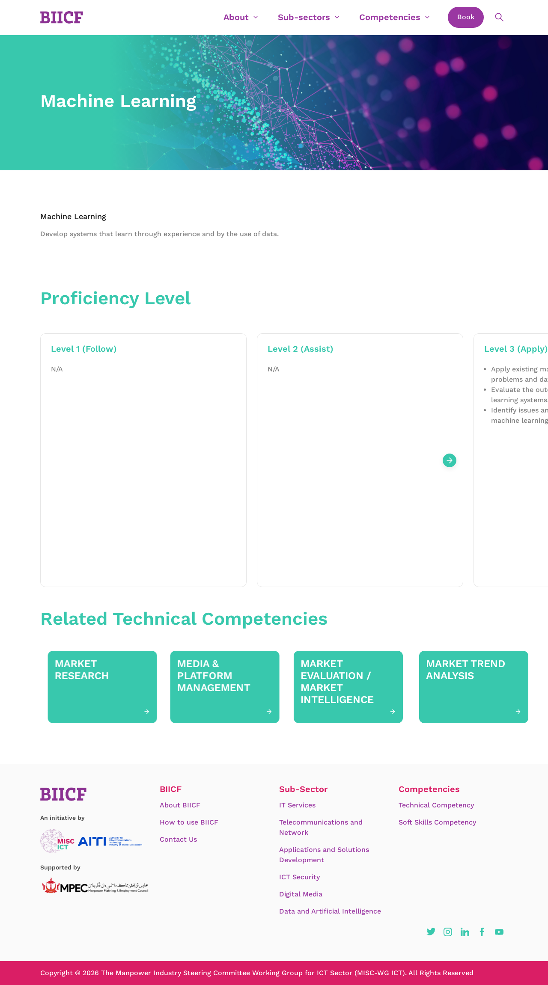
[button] (430, 931)
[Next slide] (449, 460)
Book (465, 17)
